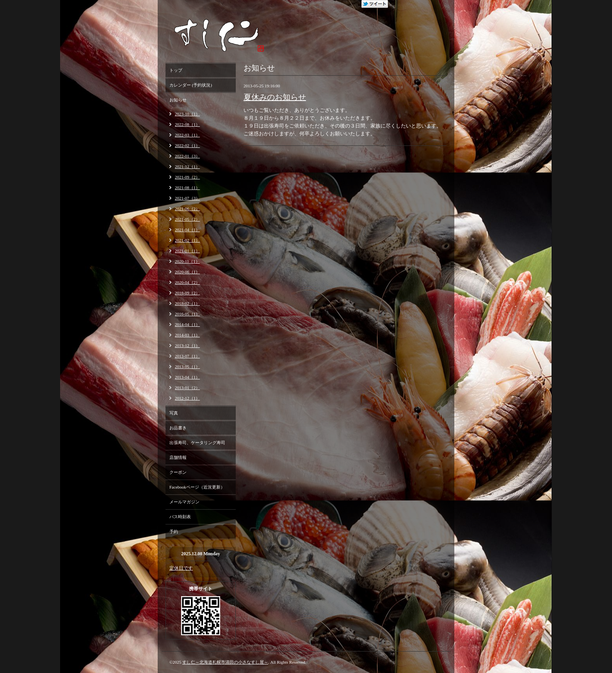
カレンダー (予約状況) (190, 85)
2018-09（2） (187, 292)
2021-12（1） (187, 166)
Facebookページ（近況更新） (197, 487)
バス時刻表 (180, 516)
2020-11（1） (187, 261)
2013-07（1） (187, 356)
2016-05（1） (187, 314)
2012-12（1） (187, 398)
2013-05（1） (187, 366)
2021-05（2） (187, 219)
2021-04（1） (187, 229)
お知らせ (178, 99)
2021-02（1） (187, 240)
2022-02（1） (187, 145)
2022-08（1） (187, 124)
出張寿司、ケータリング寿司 (197, 442)
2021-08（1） (187, 187)
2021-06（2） (187, 208)
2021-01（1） (187, 250)
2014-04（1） (187, 324)
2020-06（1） (187, 271)
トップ (175, 70)
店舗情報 (178, 457)
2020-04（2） (187, 282)
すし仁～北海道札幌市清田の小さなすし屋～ (225, 662)
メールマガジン (184, 501)
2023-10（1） (187, 114)
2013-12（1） (187, 345)
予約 (173, 531)
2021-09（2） (187, 177)
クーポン (178, 472)
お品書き (178, 427)
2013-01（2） (187, 387)
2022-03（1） (187, 135)
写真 (173, 413)
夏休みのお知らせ (275, 97)
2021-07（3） (187, 198)
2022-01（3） (187, 156)
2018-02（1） (187, 303)
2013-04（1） (187, 377)
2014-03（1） (187, 335)
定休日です (181, 568)
